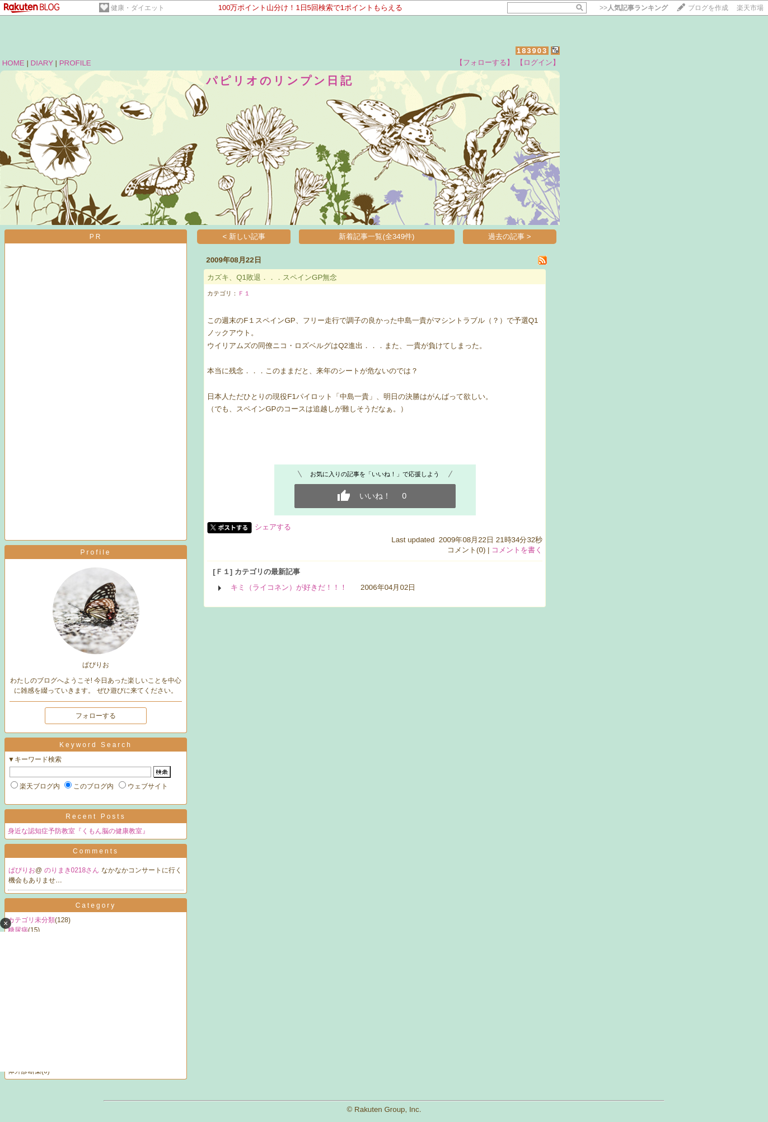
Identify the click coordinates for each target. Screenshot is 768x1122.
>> (634, 8)
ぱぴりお (21, 870)
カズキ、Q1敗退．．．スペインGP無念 (272, 277)
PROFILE (75, 63)
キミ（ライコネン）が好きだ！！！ (289, 587)
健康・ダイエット (138, 8)
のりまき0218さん (72, 870)
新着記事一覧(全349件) (376, 236)
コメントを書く (516, 550)
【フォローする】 (485, 62)
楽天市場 (750, 8)
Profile (95, 552)
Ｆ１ (244, 293)
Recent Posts (95, 816)
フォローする (96, 716)
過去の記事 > (509, 236)
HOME (13, 63)
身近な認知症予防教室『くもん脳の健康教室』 (78, 831)
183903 (532, 50)
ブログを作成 (708, 8)
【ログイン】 (538, 62)
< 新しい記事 (244, 236)
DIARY (42, 63)
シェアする (273, 527)
